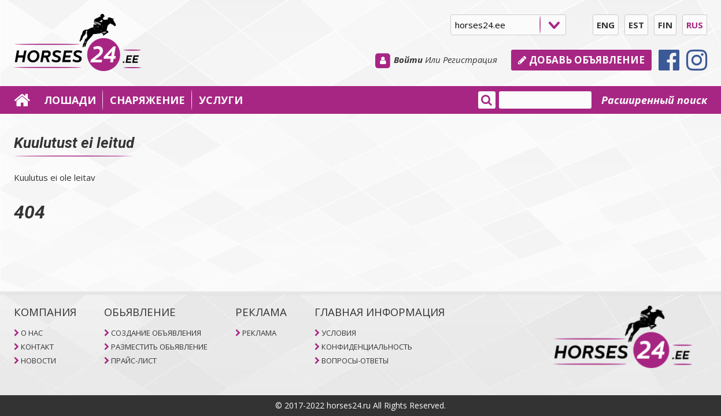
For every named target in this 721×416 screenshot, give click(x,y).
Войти (408, 59)
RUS (694, 25)
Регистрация (470, 59)
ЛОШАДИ (70, 100)
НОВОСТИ (38, 360)
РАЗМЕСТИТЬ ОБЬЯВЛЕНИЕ (159, 346)
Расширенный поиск (654, 100)
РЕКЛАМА (259, 333)
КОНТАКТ (37, 346)
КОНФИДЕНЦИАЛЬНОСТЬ (366, 346)
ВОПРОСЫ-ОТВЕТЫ (355, 360)
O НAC (32, 333)
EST (636, 25)
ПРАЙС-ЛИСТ (134, 360)
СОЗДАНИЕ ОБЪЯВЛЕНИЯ (156, 333)
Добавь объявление (581, 59)
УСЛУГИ (221, 100)
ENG (606, 25)
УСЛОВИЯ (338, 333)
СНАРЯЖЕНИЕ (147, 100)
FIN (665, 25)
